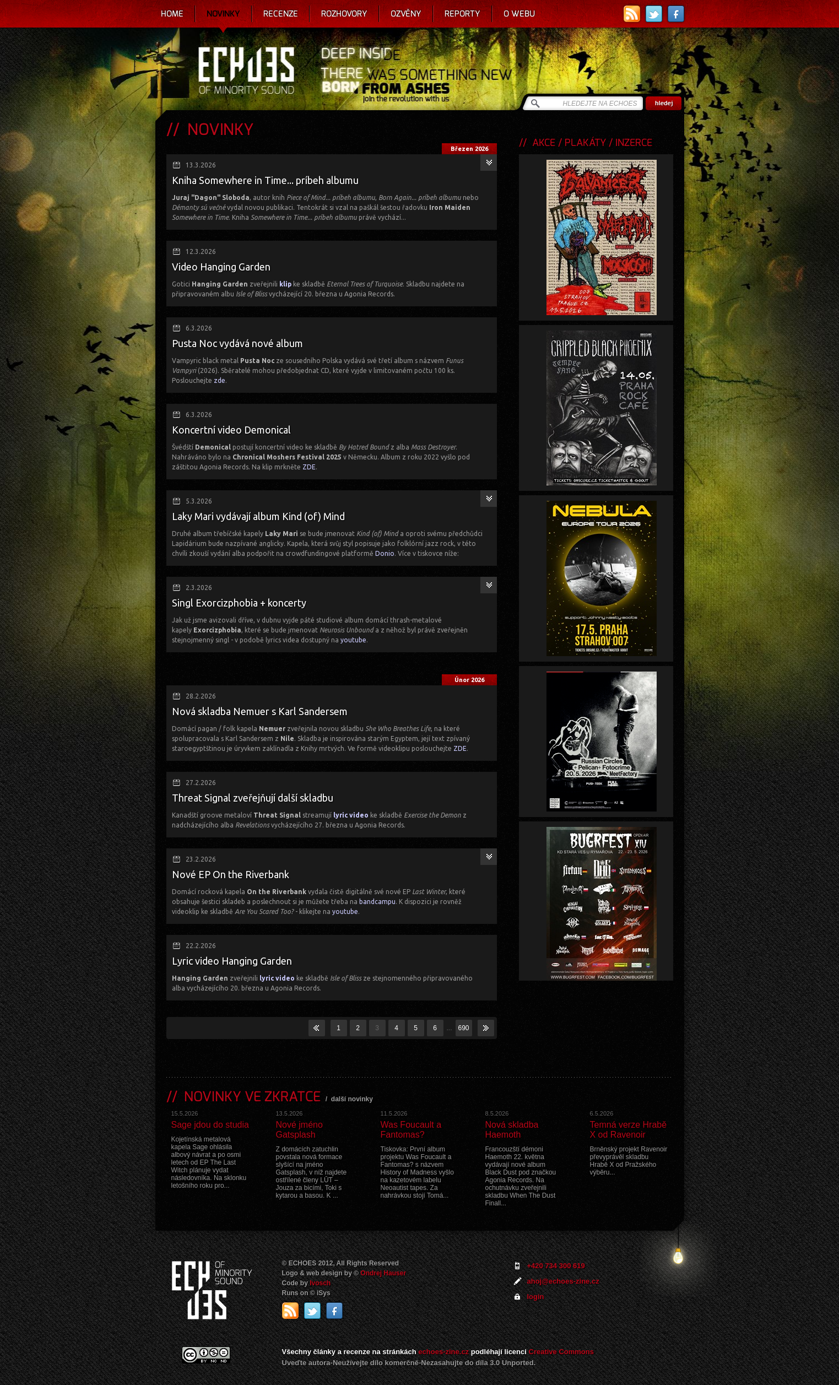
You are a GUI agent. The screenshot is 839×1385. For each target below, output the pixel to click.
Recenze (280, 13)
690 (463, 1028)
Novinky (223, 13)
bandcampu (377, 901)
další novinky (352, 1099)
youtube (353, 639)
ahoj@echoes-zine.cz (563, 1281)
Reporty (462, 13)
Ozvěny (406, 13)
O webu (519, 13)
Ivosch (320, 1283)
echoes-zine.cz (443, 1352)
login (535, 1296)
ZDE (309, 466)
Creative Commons (561, 1352)
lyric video (351, 815)
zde (219, 380)
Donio (384, 553)
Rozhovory (344, 13)
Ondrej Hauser (383, 1273)
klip (285, 284)
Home (172, 13)
